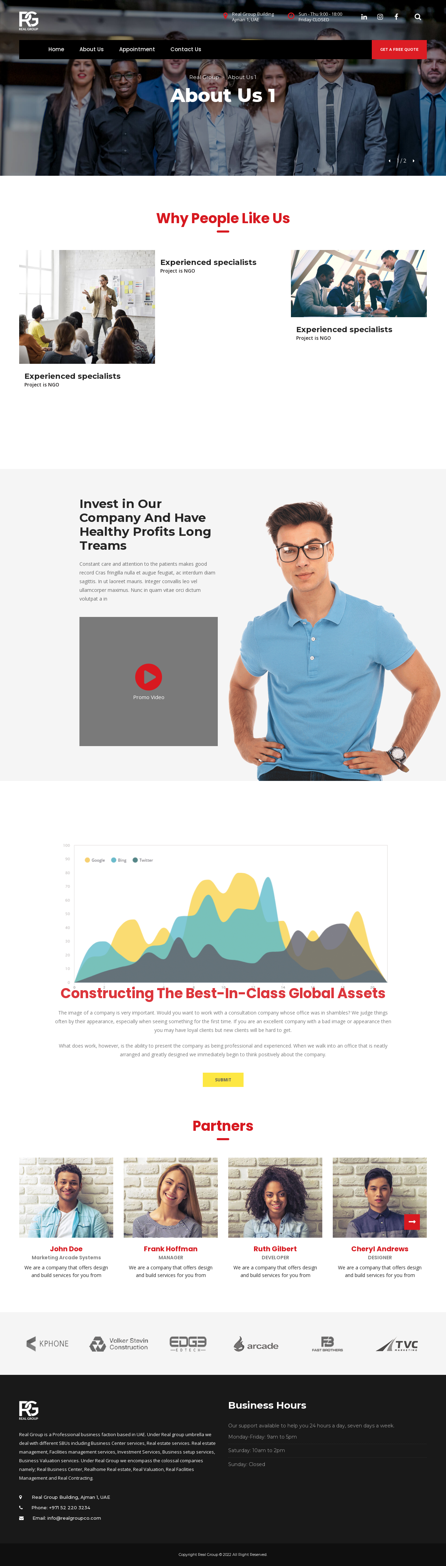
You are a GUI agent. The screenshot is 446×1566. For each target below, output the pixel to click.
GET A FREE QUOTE (399, 49)
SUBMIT (223, 1080)
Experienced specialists (72, 376)
